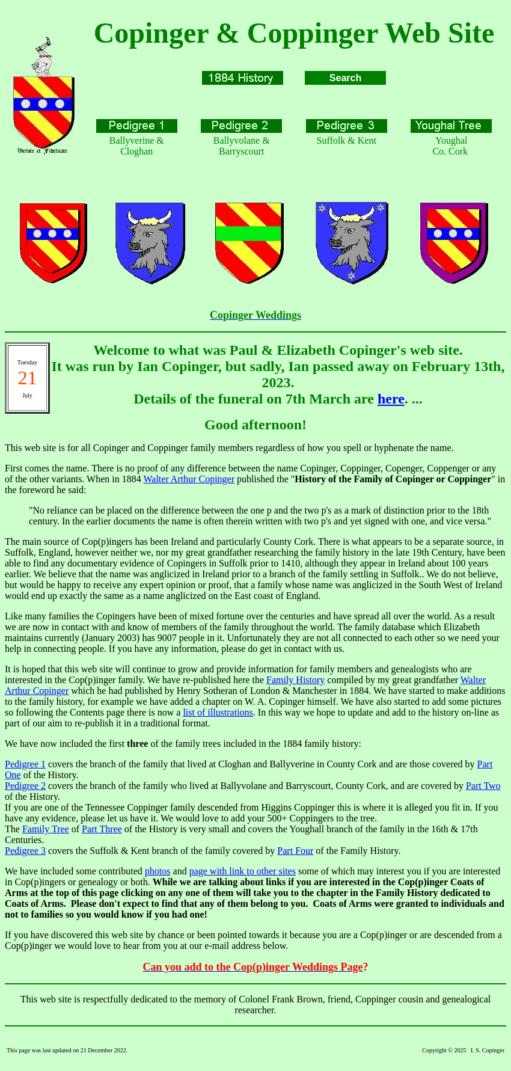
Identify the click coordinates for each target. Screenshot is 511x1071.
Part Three (102, 829)
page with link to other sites (242, 871)
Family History (295, 680)
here (391, 399)
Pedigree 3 (25, 850)
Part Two (483, 786)
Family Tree (45, 829)
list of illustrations (217, 712)
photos (158, 871)
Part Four (295, 850)
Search (345, 78)
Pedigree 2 (25, 786)
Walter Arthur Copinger (188, 479)
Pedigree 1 (25, 764)
